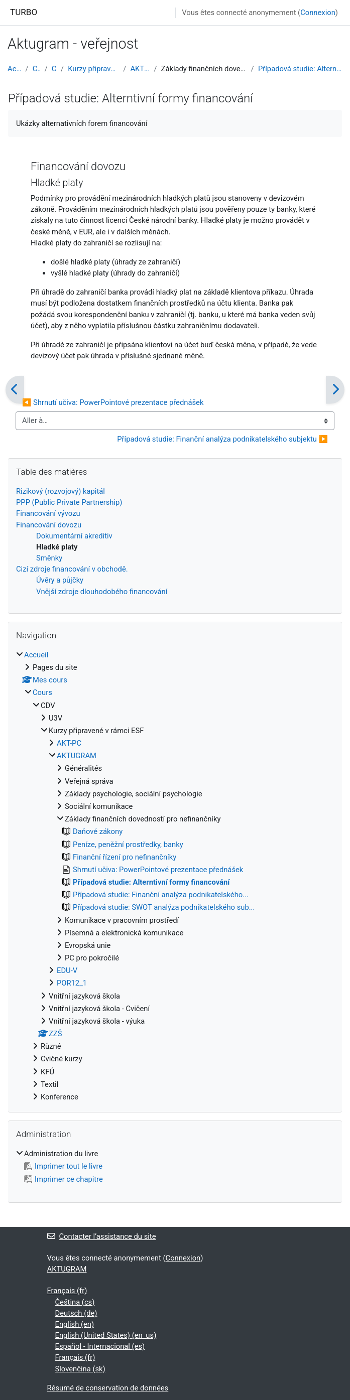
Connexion (317, 12)
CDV (54, 68)
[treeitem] (175, 875)
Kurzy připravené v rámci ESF (93, 68)
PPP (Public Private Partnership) (69, 502)
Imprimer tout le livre (63, 1166)
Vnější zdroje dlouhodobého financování (101, 591)
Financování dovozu (48, 524)
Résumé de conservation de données (108, 1387)
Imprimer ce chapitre (63, 1179)
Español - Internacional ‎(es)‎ (100, 1346)
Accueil (15, 68)
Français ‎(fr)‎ (67, 1290)
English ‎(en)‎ (74, 1324)
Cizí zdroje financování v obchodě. (72, 569)
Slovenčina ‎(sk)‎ (80, 1368)
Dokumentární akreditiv (74, 535)
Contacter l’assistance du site (101, 1236)
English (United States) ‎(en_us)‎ (106, 1335)
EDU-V (67, 970)
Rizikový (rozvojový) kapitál (60, 491)
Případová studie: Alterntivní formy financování (300, 68)
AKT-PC (69, 743)
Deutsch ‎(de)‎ (76, 1313)
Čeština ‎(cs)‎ (75, 1302)
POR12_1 (72, 983)
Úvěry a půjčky (59, 580)
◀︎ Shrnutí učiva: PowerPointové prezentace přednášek (112, 402)
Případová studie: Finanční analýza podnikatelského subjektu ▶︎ (222, 439)
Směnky (49, 558)
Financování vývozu (48, 513)
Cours (37, 68)
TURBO (23, 12)
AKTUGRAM (140, 68)
